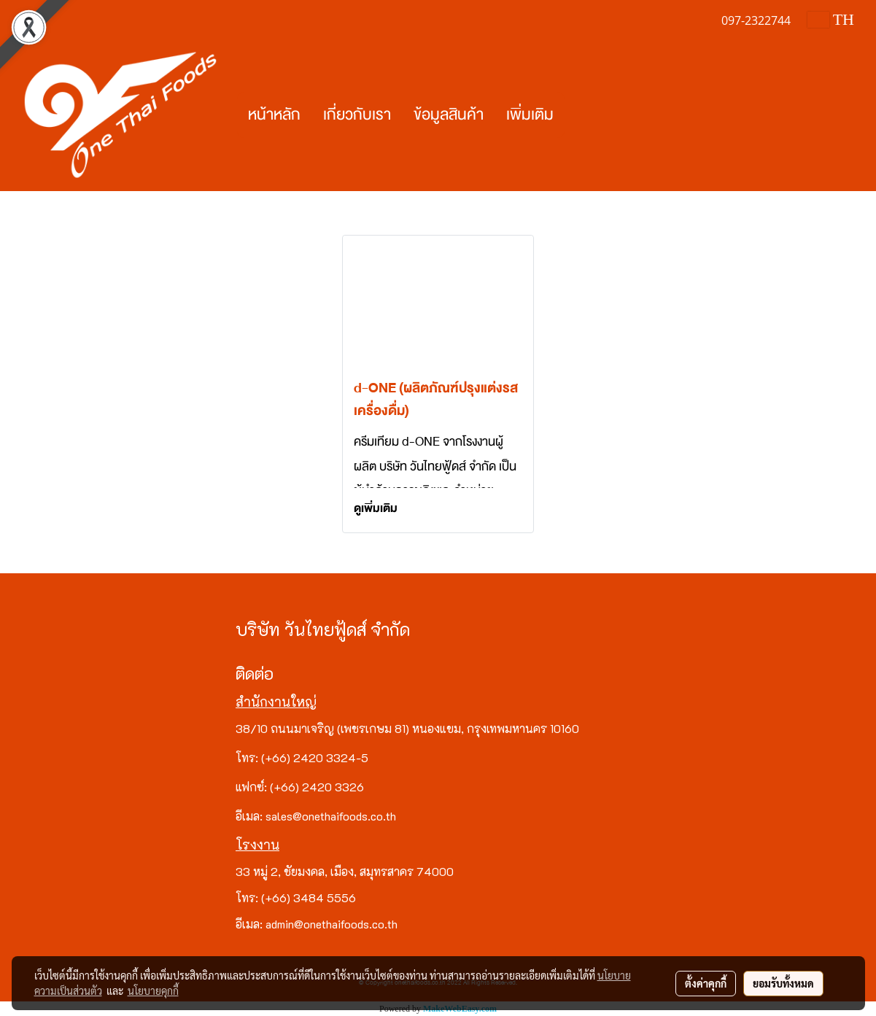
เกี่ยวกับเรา (357, 114)
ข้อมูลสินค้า (449, 114)
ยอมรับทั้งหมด (783, 983)
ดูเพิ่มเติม (377, 508)
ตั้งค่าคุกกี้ (705, 983)
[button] (578, 115)
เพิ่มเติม (530, 114)
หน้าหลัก (274, 114)
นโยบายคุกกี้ (153, 990)
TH (830, 19)
